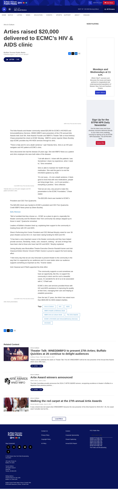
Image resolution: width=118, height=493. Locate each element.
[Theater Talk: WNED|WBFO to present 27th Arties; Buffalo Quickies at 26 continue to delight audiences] (16, 358)
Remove (17, 216)
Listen (19, 19)
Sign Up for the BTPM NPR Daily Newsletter (100, 126)
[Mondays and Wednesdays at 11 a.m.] (100, 55)
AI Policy (43, 447)
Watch (10, 19)
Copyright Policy (46, 443)
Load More (59, 423)
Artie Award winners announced (51, 381)
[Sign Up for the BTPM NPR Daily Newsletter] (100, 112)
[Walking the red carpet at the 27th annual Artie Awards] (16, 409)
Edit (11, 216)
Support (67, 19)
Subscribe (100, 147)
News (28, 19)
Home (4, 19)
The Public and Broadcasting (98, 451)
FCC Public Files (94, 434)
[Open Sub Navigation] (14, 19)
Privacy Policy (45, 439)
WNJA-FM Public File (96, 445)
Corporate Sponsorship (72, 439)
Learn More (100, 97)
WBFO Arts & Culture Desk (53, 319)
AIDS (68, 310)
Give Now (110, 5)
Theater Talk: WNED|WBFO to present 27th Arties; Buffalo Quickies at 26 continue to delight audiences (68, 356)
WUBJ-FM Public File (96, 449)
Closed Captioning (71, 443)
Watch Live (98, 5)
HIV (60, 310)
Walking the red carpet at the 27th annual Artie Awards (66, 405)
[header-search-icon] (91, 5)
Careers (68, 435)
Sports (59, 19)
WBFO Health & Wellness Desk (54, 315)
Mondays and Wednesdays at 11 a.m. (100, 76)
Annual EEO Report (71, 447)
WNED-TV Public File (96, 442)
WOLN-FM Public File (96, 448)
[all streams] (109, 13)
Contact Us (44, 435)
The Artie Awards (72, 319)
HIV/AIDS (47, 327)
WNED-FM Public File (96, 444)
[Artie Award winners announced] (16, 385)
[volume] (9, 13)
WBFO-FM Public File (96, 446)
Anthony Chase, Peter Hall (38, 361)
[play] (4, 13)
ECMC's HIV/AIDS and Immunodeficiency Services (61, 323)
